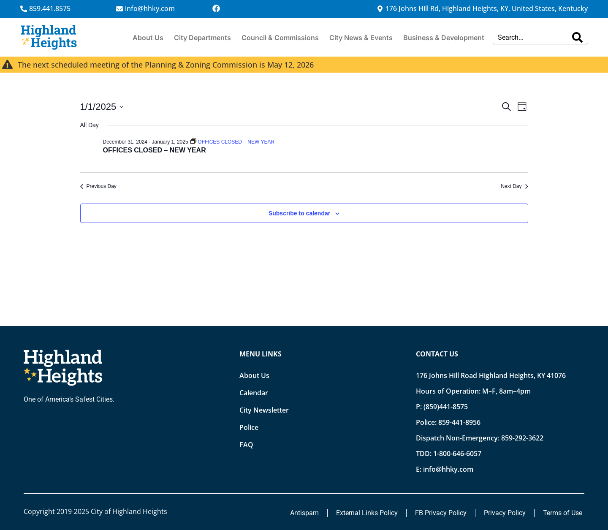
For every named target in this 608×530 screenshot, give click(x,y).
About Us (148, 37)
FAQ (246, 444)
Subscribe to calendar (299, 213)
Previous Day (98, 186)
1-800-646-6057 (457, 453)
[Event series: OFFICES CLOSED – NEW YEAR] (232, 142)
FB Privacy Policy (441, 513)
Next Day (514, 186)
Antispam (304, 513)
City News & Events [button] (361, 37)
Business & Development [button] (443, 37)
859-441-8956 (459, 422)
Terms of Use (562, 513)
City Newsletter (264, 410)
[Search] (577, 37)
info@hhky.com (448, 469)
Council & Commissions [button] (280, 37)
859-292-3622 (522, 438)
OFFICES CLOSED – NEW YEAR (154, 150)
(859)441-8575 (445, 406)
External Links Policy (367, 513)
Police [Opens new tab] (248, 427)
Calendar (253, 392)
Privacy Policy (505, 513)
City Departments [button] (202, 37)
